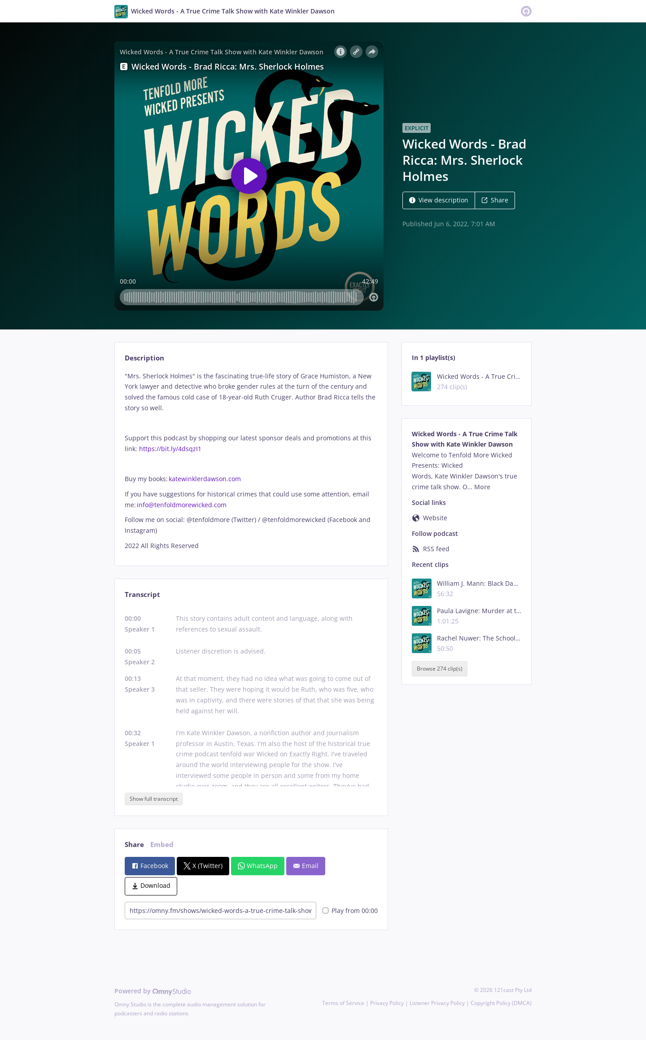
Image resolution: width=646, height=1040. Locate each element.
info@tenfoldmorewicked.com (182, 504)
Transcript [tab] (142, 594)
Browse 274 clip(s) (440, 669)
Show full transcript (154, 799)
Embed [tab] (162, 844)
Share (494, 200)
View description (438, 200)
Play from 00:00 (350, 910)
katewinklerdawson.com (205, 478)
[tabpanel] (251, 461)
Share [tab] (134, 844)
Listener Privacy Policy (437, 1003)
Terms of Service (343, 1003)
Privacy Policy (387, 1003)
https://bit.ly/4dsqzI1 (170, 448)
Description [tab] (144, 358)
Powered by (152, 991)
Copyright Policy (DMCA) (501, 1003)
